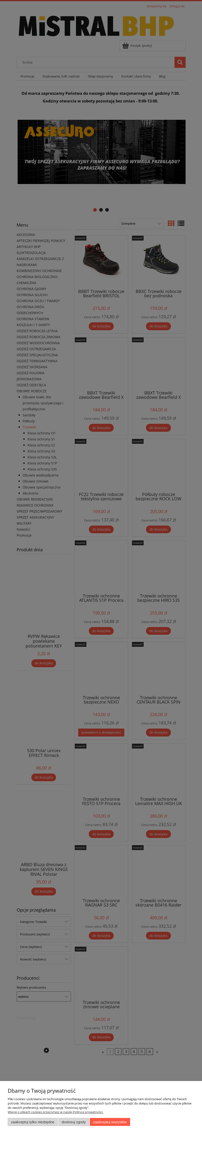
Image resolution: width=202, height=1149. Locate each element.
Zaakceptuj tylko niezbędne (32, 1122)
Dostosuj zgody (74, 1122)
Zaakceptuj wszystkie (110, 1122)
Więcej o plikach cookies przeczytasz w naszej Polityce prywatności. (55, 1112)
